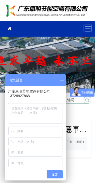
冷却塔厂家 (48, 12)
